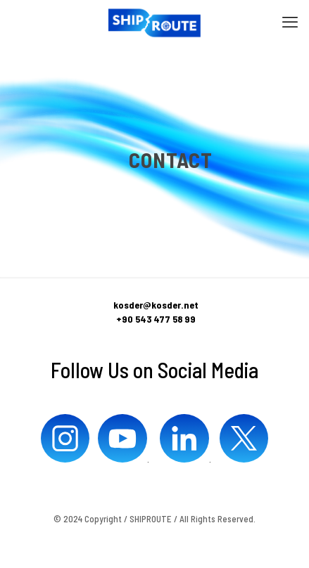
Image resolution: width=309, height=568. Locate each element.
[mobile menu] (290, 21)
